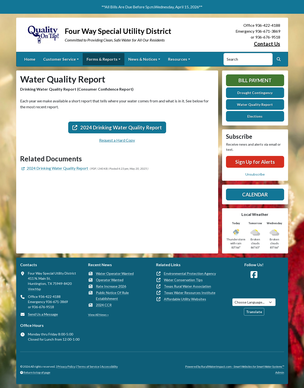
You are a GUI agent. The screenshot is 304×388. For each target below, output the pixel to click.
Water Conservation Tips (183, 280)
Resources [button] (177, 59)
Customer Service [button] (59, 59)
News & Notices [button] (142, 59)
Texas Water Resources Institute (189, 293)
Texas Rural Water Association (187, 286)
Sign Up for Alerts (255, 162)
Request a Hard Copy (117, 140)
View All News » (98, 315)
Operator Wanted (109, 280)
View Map (34, 289)
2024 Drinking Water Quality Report (117, 127)
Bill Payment (255, 80)
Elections (255, 116)
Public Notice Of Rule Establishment (112, 296)
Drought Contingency (255, 93)
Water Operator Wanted (115, 273)
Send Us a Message (43, 314)
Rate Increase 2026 (111, 286)
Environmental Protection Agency (190, 273)
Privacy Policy (66, 366)
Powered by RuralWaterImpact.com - (234, 366)
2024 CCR (104, 305)
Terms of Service (88, 366)
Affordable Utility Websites (185, 299)
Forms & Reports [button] (102, 59)
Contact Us (267, 44)
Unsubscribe (255, 174)
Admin (279, 372)
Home (29, 59)
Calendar (255, 194)
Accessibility (109, 366)
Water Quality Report (255, 104)
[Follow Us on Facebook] (254, 275)
